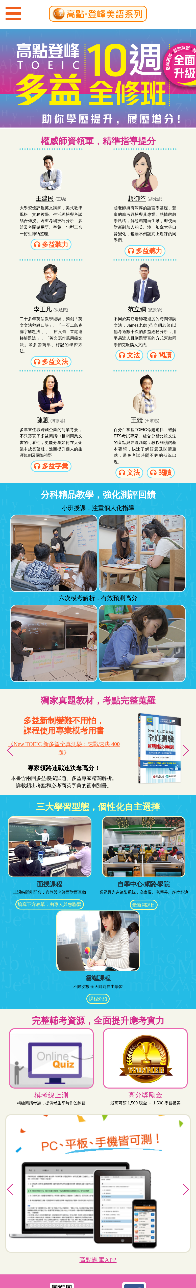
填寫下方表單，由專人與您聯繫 (50, 804)
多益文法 (160, 249)
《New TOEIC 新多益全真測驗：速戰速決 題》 (64, 647)
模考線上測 (51, 994)
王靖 (152, 313)
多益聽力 (35, 249)
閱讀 (35, 377)
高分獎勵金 (145, 994)
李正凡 (152, 197)
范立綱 (27, 313)
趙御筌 (90, 197)
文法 (35, 365)
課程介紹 (98, 898)
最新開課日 (144, 804)
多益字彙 (98, 365)
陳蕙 (90, 313)
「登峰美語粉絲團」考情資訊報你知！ (134, 1203)
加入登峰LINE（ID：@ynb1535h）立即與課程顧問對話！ (61, 1207)
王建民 (29, 197)
